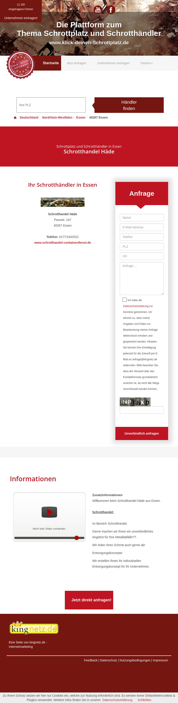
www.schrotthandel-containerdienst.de (62, 242)
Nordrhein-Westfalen (57, 117)
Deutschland (25, 117)
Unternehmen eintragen (113, 63)
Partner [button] (147, 63)
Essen (80, 117)
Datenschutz (108, 660)
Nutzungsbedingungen (135, 660)
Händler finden (129, 105)
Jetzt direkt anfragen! (91, 600)
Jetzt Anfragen (76, 63)
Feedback (90, 660)
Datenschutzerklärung (136, 306)
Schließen (144, 700)
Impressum (160, 660)
